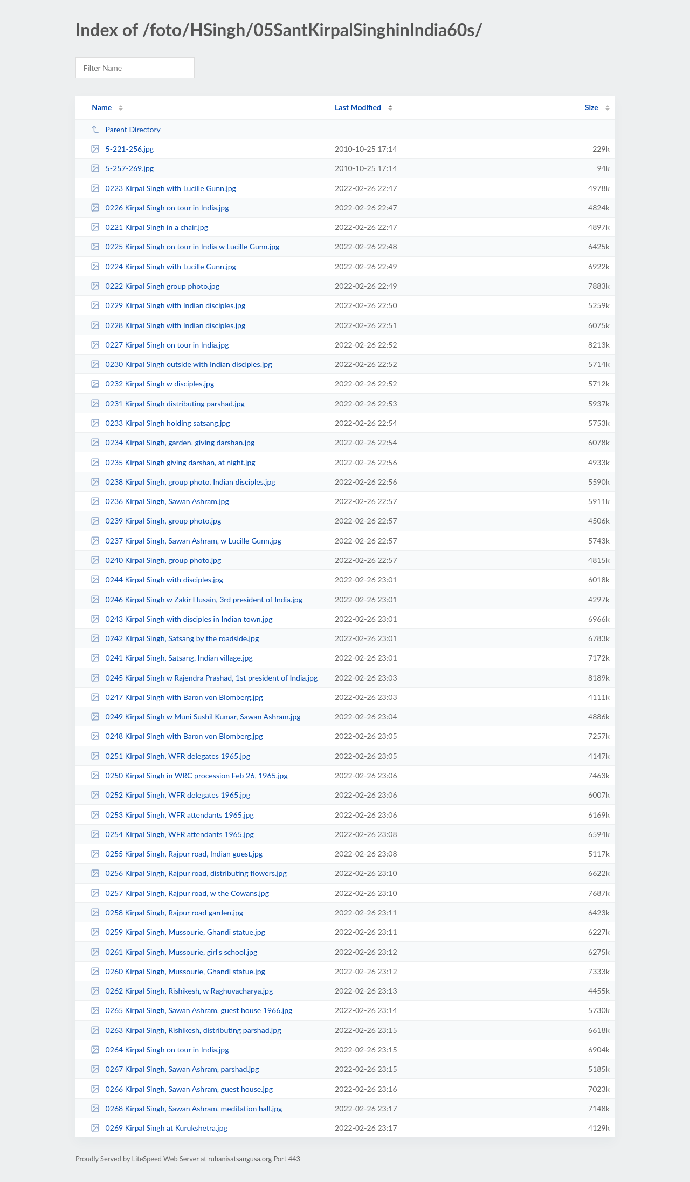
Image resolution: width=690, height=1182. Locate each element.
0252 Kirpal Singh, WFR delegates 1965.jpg (170, 794)
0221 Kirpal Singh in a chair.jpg (149, 227)
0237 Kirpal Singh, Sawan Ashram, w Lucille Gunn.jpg (186, 540)
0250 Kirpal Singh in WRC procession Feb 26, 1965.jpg (189, 775)
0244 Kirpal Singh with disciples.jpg (157, 579)
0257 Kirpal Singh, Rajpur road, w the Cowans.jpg (180, 893)
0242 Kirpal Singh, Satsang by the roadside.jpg (175, 638)
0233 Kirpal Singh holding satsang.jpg (160, 422)
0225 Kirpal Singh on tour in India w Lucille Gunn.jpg (185, 246)
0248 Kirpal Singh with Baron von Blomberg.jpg (177, 736)
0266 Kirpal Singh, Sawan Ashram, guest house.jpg (182, 1088)
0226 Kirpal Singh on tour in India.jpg (160, 207)
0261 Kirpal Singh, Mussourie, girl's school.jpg (174, 951)
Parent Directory (126, 129)
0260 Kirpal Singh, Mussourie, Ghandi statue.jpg (178, 971)
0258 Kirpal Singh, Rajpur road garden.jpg (167, 912)
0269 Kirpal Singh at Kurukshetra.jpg (159, 1127)
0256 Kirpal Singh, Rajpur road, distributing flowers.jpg (189, 873)
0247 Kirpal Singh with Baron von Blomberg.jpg (177, 697)
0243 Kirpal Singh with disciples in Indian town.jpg (181, 618)
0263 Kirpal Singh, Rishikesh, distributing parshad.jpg (186, 1030)
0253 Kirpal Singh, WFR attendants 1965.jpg (172, 814)
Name (102, 107)
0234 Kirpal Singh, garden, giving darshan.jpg (172, 442)
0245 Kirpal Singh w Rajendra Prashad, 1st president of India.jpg (204, 677)
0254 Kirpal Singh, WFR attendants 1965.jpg (172, 834)
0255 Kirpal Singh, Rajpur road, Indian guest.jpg (177, 853)
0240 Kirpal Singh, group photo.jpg (156, 560)
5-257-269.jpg (122, 168)
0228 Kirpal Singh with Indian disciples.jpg (168, 325)
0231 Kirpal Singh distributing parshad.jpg (168, 403)
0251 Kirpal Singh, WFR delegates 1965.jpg (170, 755)
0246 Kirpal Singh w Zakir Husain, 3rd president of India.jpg (196, 599)
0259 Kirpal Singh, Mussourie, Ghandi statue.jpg (178, 931)
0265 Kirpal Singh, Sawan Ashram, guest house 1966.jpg (191, 1010)
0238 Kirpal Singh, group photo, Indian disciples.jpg (183, 481)
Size (591, 107)
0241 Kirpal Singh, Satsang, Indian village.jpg (172, 657)
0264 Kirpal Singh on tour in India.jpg (160, 1049)
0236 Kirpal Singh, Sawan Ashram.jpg (160, 501)
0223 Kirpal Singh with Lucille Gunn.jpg (163, 188)
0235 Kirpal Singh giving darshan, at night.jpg (173, 462)
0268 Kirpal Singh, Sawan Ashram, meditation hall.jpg (186, 1108)
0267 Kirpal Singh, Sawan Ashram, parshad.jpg (175, 1069)
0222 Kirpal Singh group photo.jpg (155, 285)
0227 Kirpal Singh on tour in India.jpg (160, 344)
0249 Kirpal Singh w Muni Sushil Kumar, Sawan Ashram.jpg (195, 716)
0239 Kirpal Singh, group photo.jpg (156, 520)
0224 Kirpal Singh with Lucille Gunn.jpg (163, 266)
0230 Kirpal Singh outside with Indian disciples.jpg (181, 364)
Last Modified (358, 107)
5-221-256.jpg (122, 148)
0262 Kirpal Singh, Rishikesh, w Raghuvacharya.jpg (182, 990)
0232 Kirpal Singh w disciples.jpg (152, 383)
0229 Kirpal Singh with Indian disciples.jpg (168, 305)
